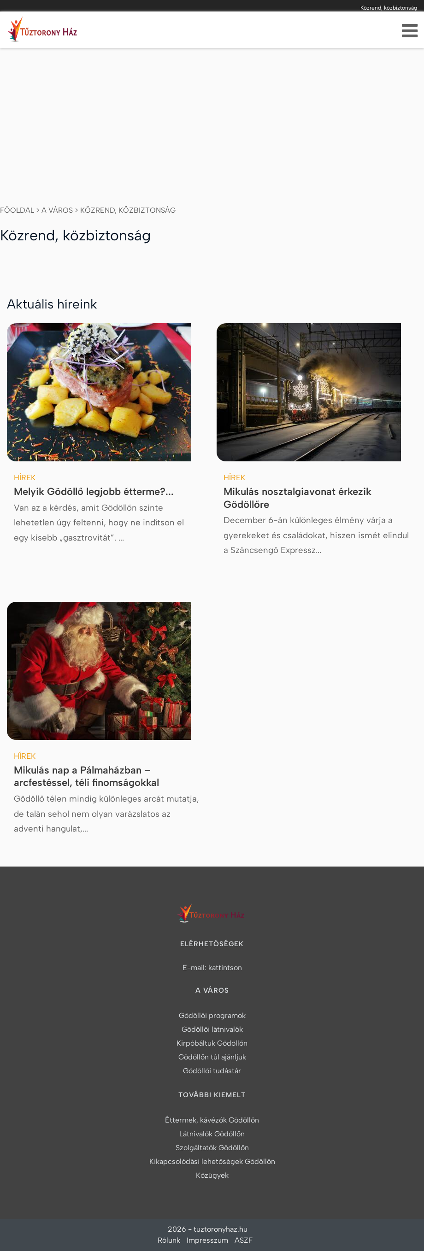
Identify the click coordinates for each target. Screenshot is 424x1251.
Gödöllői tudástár (212, 1070)
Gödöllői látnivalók (212, 1029)
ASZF (244, 1240)
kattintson (225, 967)
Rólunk (169, 1240)
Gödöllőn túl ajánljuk (212, 1057)
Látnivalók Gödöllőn (212, 1133)
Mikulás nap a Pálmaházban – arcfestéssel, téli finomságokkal (86, 776)
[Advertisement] (212, 117)
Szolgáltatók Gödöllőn (212, 1147)
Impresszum (207, 1240)
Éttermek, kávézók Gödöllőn (212, 1120)
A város (57, 210)
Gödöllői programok (212, 1015)
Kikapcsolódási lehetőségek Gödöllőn (212, 1161)
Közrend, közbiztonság (128, 210)
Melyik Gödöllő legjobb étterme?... (94, 491)
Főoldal (17, 210)
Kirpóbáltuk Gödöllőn (212, 1043)
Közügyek (212, 1175)
